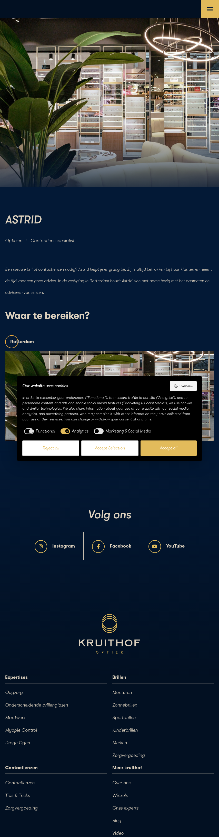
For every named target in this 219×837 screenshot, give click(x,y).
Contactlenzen (20, 782)
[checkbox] (38, 431)
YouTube (166, 546)
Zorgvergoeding (128, 755)
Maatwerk (15, 717)
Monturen (122, 692)
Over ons (121, 782)
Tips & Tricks (17, 795)
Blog (116, 820)
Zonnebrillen (124, 705)
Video (118, 833)
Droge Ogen (17, 742)
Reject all (51, 448)
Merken (119, 742)
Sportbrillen (124, 717)
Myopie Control (21, 730)
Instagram (55, 546)
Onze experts (125, 808)
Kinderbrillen (125, 730)
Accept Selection (110, 448)
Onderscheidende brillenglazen (36, 705)
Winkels (120, 795)
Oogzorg (14, 692)
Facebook (111, 546)
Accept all (168, 448)
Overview (183, 386)
